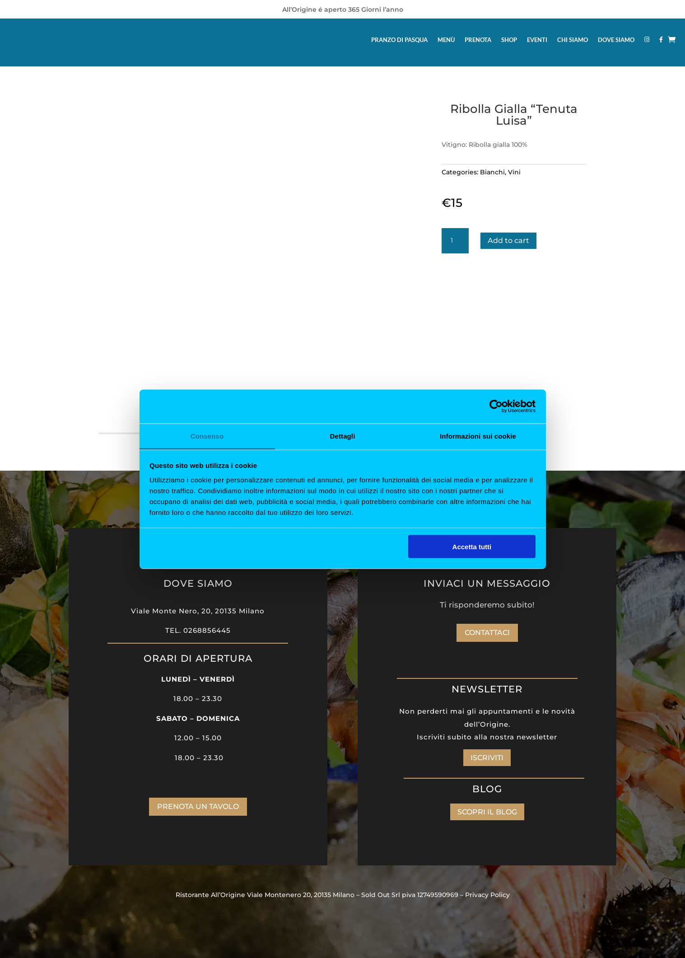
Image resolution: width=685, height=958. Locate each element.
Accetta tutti (472, 547)
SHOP (509, 39)
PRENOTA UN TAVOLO (198, 806)
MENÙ (446, 39)
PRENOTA (478, 39)
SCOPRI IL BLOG (487, 812)
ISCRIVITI (487, 757)
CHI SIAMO (572, 39)
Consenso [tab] (207, 435)
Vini (514, 172)
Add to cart (508, 240)
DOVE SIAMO (616, 39)
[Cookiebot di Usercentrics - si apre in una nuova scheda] (496, 406)
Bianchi (492, 172)
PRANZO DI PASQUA (399, 39)
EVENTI (537, 39)
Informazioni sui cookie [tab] (478, 435)
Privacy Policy (487, 895)
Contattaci (487, 632)
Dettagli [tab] (342, 435)
